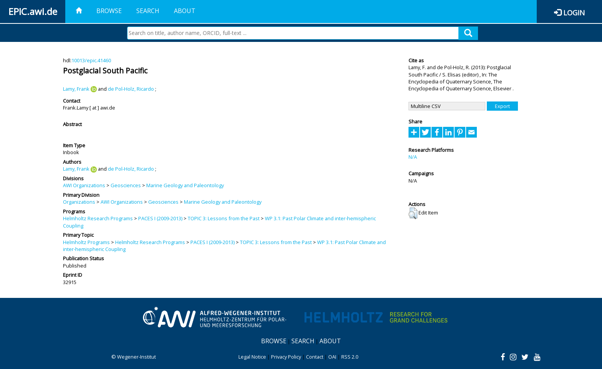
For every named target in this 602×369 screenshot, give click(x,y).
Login (574, 12)
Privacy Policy (286, 356)
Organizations (79, 201)
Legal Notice (252, 356)
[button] (412, 213)
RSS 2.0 (349, 356)
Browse (109, 11)
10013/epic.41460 (91, 60)
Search (147, 11)
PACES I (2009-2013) (160, 218)
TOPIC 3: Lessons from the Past (224, 218)
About (184, 11)
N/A (412, 156)
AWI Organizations (84, 185)
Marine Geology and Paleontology (185, 185)
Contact (314, 356)
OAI (332, 356)
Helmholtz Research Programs (98, 218)
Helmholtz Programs (86, 242)
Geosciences (126, 185)
